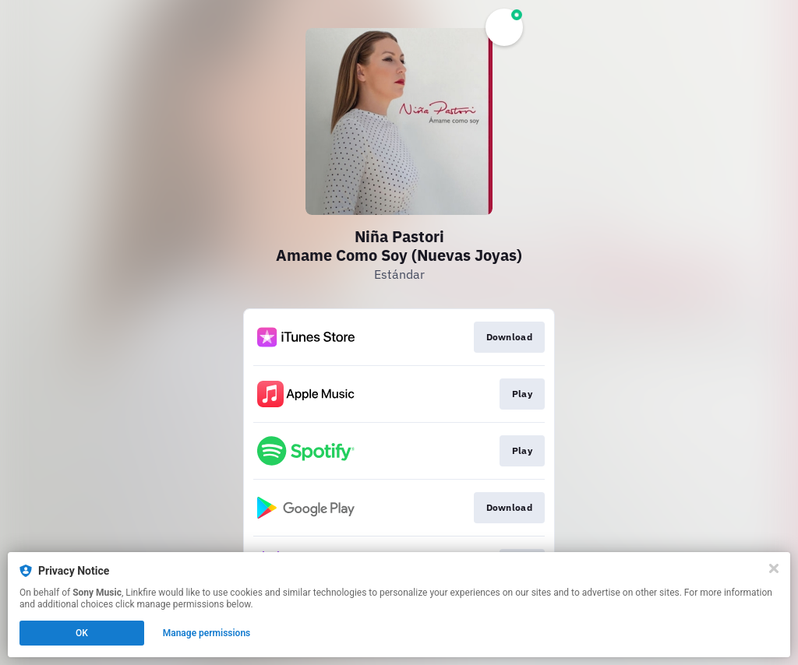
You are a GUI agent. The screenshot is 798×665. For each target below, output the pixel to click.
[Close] (773, 568)
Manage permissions (207, 633)
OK (82, 633)
